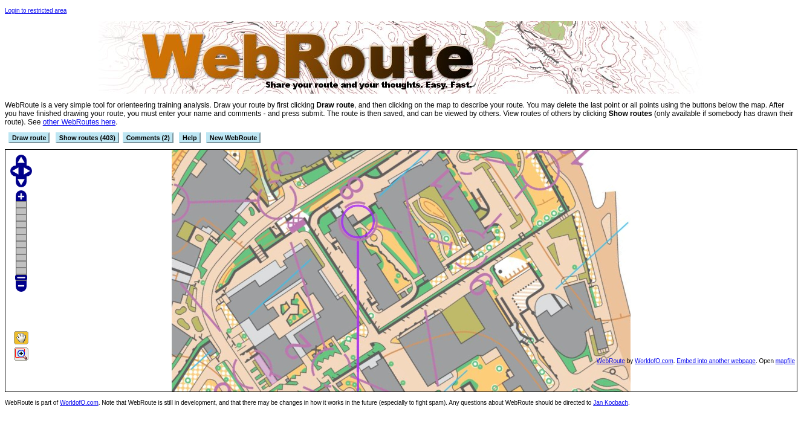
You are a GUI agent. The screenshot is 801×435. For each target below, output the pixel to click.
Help (189, 137)
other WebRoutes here (79, 122)
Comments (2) (148, 137)
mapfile (785, 361)
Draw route (29, 137)
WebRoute (611, 361)
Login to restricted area (35, 10)
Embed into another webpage (716, 361)
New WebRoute (233, 137)
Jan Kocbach (610, 402)
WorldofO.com (654, 361)
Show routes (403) (87, 137)
